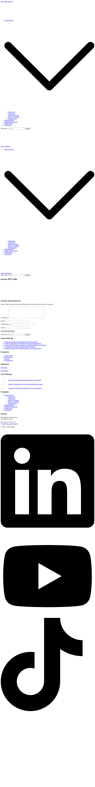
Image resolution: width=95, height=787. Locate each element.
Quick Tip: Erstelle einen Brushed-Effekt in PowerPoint (20, 344)
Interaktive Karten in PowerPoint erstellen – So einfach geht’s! (22, 350)
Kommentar (5, 320)
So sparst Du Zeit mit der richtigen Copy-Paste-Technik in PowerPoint (25, 347)
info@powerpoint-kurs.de (10, 426)
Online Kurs (11, 112)
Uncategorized (8, 362)
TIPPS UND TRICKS (10, 122)
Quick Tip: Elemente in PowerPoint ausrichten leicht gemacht (22, 345)
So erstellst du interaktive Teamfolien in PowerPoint (19, 349)
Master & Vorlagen (13, 117)
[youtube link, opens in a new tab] (47, 619)
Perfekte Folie (8, 359)
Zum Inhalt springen (7, 1)
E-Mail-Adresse (6, 326)
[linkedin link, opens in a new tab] (47, 536)
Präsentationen (12, 118)
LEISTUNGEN (9, 20)
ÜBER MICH (8, 123)
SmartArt (7, 361)
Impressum (4, 370)
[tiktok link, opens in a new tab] (47, 713)
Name (3, 323)
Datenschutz (4, 373)
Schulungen (11, 114)
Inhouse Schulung (13, 115)
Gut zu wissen (8, 357)
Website (3, 330)
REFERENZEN (9, 120)
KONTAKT (7, 125)
